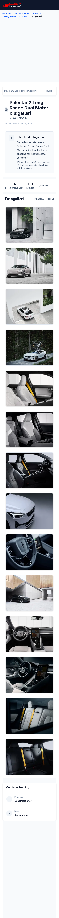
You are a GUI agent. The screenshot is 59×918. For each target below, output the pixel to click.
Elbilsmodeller (22, 13)
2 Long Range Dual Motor (15, 16)
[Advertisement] (29, 52)
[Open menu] (53, 5)
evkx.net (6, 13)
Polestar (37, 13)
